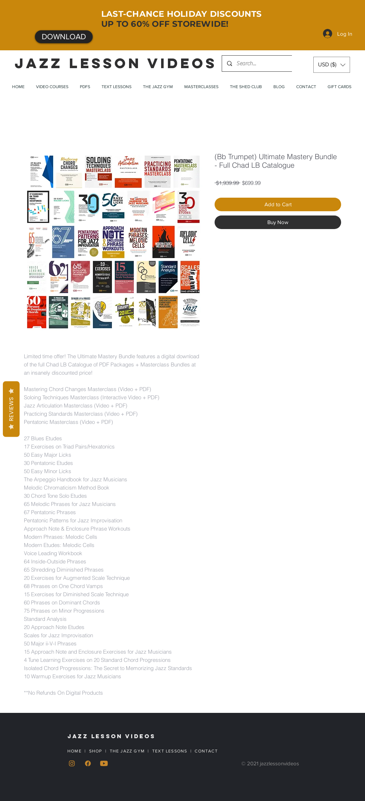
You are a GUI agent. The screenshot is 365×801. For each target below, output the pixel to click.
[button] (331, 65)
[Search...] (257, 63)
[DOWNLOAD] (64, 36)
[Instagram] (71, 763)
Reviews (11, 409)
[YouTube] (103, 763)
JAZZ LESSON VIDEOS (116, 63)
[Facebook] (87, 763)
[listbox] (331, 65)
